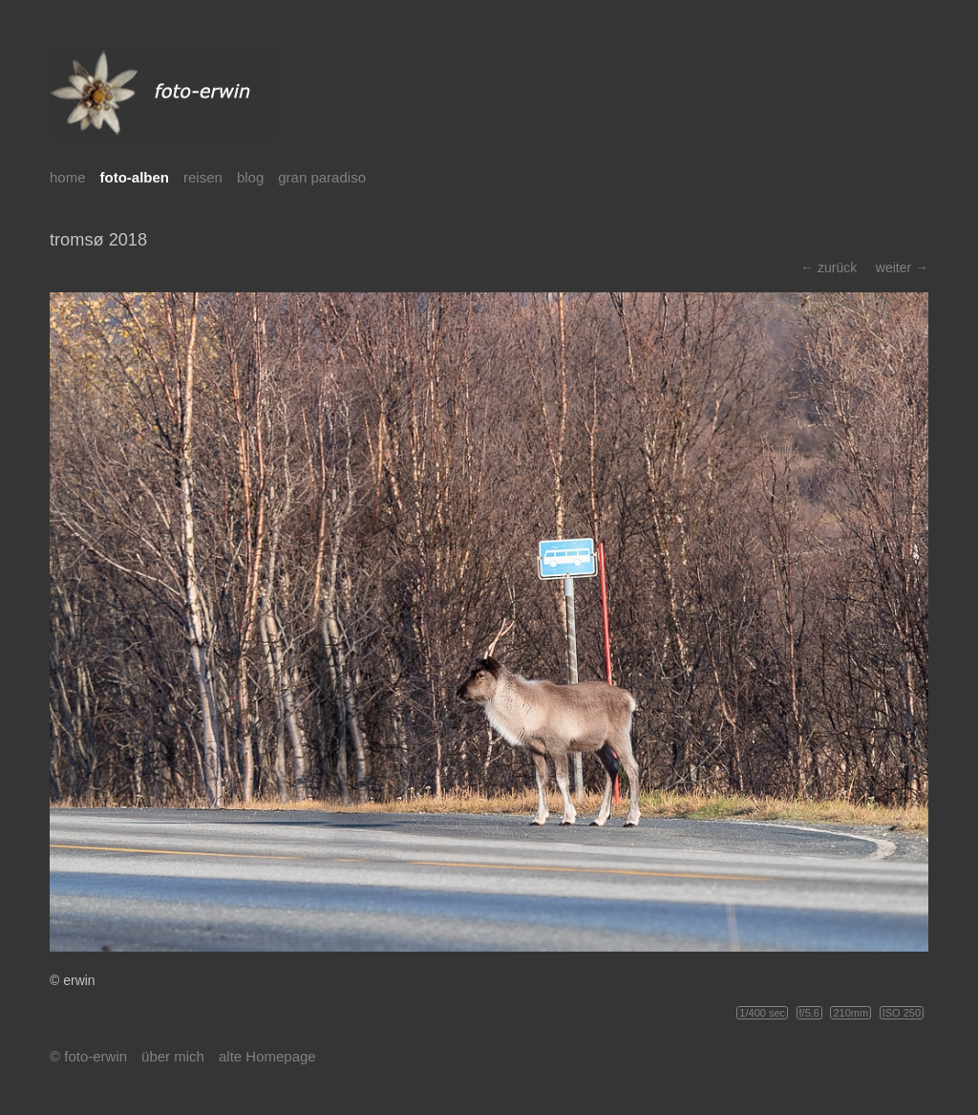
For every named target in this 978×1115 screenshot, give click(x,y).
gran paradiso (322, 177)
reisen (203, 177)
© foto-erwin (88, 1056)
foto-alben (135, 177)
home (68, 177)
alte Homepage (267, 1056)
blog (250, 177)
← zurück (828, 267)
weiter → (902, 267)
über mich (172, 1056)
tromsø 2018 (98, 239)
